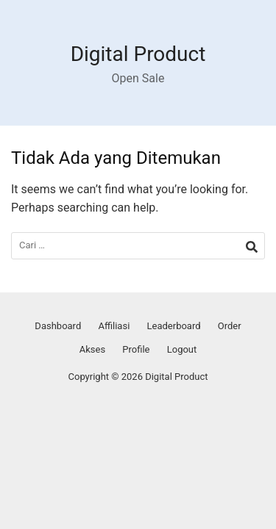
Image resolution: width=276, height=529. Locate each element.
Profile (135, 349)
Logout (182, 349)
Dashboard (58, 325)
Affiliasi (114, 325)
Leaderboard (174, 325)
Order (229, 325)
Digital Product (138, 54)
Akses (92, 349)
